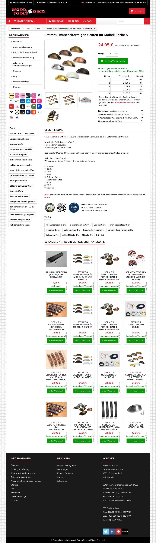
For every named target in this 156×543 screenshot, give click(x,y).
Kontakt (16, 87)
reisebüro (29, 133)
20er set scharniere (19, 196)
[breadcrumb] (15, 28)
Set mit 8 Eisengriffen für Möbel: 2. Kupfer (82, 324)
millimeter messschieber (21, 165)
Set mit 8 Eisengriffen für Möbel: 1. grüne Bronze (82, 276)
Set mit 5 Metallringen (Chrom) (109, 375)
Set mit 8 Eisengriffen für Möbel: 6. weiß (82, 375)
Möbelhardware (53, 230)
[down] (116, 55)
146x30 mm (15, 133)
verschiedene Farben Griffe (120, 230)
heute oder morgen (120, 111)
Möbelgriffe (87, 235)
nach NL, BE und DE (120, 117)
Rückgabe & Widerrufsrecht (25, 52)
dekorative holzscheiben (21, 160)
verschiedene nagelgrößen (22, 170)
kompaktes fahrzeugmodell (22, 201)
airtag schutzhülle (18, 180)
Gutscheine (62, 481)
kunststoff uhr (16, 191)
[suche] (133, 21)
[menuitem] (9, 21)
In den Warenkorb (113, 61)
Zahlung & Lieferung (22, 47)
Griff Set (100, 235)
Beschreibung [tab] (53, 129)
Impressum (15, 492)
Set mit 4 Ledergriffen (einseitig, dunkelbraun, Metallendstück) (56, 327)
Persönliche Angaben (66, 465)
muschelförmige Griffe (80, 225)
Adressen (61, 477)
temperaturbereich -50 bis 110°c (22, 208)
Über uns (17, 41)
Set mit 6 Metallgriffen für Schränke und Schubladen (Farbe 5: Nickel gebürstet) (83, 428)
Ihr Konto (63, 458)
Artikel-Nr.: (86, 204)
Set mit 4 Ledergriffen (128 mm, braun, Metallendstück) (56, 376)
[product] (56, 259)
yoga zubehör (16, 144)
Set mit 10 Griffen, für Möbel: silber (136, 425)
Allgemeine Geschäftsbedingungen (21, 64)
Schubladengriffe (72, 230)
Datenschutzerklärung (23, 57)
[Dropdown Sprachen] (88, 2)
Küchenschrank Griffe (56, 225)
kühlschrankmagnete (20, 225)
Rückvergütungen (65, 473)
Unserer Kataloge (21, 81)
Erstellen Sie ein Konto (135, 2)
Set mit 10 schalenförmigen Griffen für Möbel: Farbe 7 (135, 376)
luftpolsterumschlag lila (21, 149)
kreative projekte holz (20, 219)
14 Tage (120, 121)
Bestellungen (62, 469)
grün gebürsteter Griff (120, 225)
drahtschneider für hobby (22, 175)
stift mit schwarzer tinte (21, 186)
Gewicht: (85, 210)
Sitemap (17, 71)
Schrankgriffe (52, 235)
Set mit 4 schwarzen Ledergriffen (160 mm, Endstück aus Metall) (109, 427)
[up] (116, 52)
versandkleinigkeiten (19, 139)
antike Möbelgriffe (70, 235)
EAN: (83, 207)
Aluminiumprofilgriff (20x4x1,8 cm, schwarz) (58, 274)
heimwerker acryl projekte (22, 214)
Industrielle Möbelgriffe (93, 230)
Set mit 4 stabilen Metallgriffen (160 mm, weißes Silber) (135, 276)
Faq (15, 76)
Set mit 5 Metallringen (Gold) (136, 324)
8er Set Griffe (100, 225)
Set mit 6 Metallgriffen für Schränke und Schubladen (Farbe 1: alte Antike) (109, 328)
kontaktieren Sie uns (22, 2)
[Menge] (110, 54)
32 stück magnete (18, 154)
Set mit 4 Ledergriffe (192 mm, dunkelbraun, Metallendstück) (56, 427)
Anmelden (114, 2)
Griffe (47, 197)
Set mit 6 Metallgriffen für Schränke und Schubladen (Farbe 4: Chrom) (109, 277)
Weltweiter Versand (120, 114)
